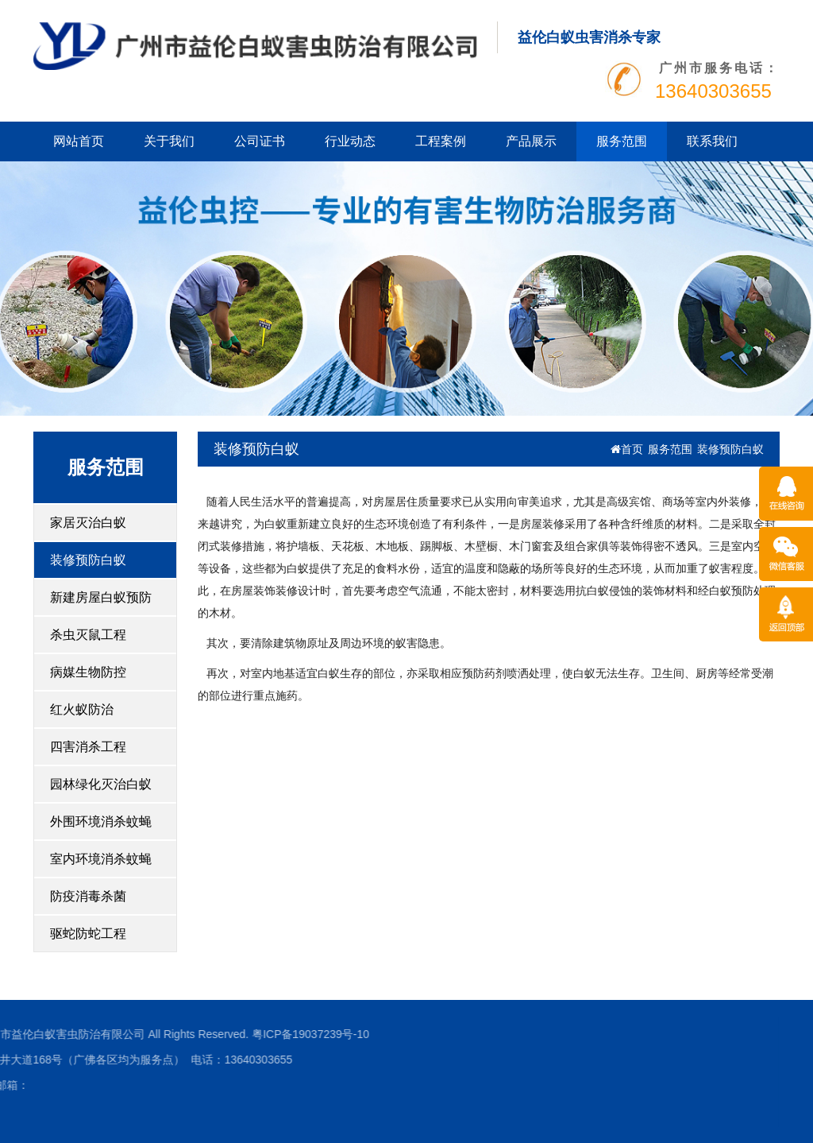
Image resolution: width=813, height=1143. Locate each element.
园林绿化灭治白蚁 (101, 784)
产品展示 (531, 141)
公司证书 (259, 141)
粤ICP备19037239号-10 (216, 1034)
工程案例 (440, 141)
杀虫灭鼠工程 (88, 634)
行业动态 (350, 141)
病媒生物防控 (88, 672)
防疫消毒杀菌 (88, 896)
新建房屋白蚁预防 (101, 597)
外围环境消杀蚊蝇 (101, 821)
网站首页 (78, 141)
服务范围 (621, 141)
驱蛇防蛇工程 (88, 933)
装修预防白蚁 (88, 560)
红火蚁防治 (82, 709)
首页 (627, 449)
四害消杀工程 (88, 747)
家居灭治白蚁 (88, 522)
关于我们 (169, 141)
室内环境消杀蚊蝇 (101, 859)
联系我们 (712, 141)
